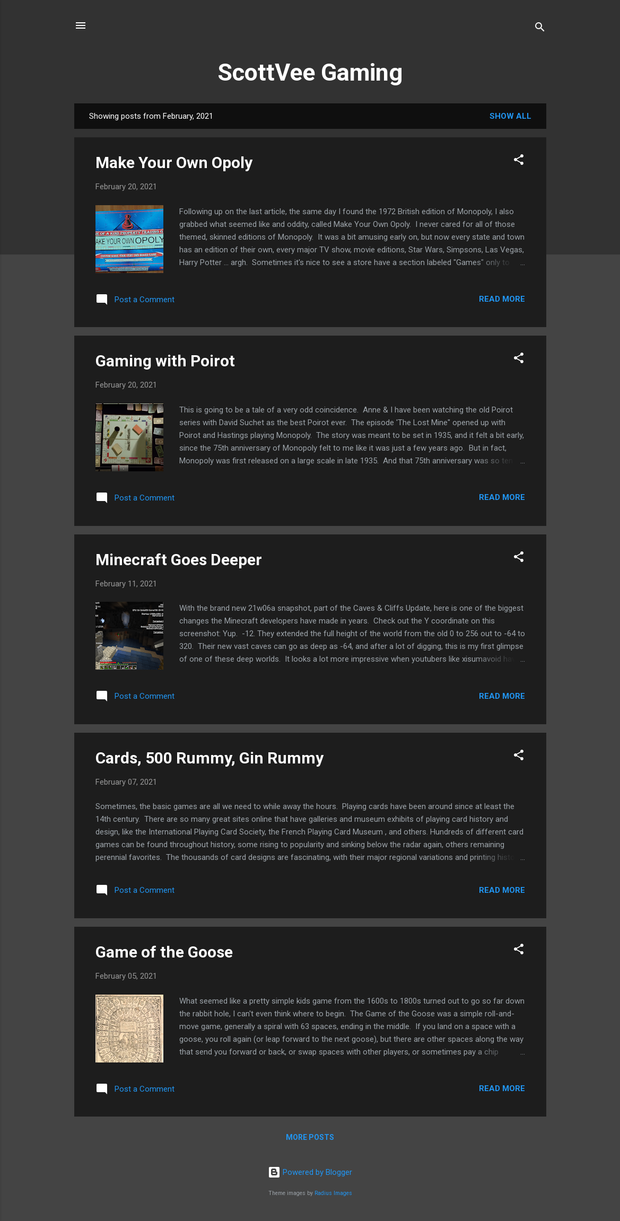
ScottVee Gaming (310, 72)
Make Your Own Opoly (173, 162)
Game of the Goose (164, 952)
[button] (518, 161)
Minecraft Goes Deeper (178, 559)
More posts (310, 1137)
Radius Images (333, 1193)
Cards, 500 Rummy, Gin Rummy (209, 758)
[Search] (540, 29)
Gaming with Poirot (165, 361)
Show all (510, 116)
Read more (502, 299)
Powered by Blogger (310, 1172)
